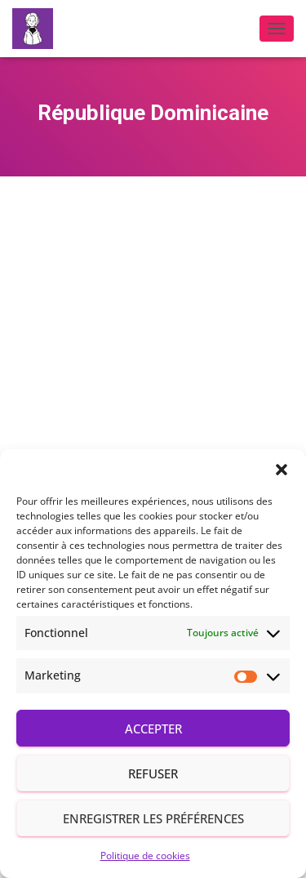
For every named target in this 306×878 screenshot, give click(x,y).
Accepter (153, 728)
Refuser (153, 773)
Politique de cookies (145, 855)
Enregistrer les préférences (153, 818)
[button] (281, 469)
